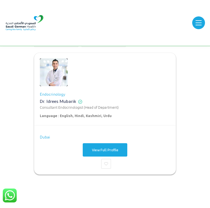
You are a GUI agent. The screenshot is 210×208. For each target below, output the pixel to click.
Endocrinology (52, 94)
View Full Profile (105, 150)
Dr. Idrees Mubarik (58, 101)
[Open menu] (198, 22)
